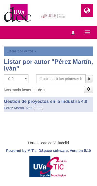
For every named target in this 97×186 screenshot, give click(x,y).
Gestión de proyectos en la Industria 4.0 (45, 101)
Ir (89, 79)
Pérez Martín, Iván (18, 108)
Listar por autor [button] (21, 51)
